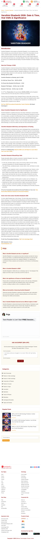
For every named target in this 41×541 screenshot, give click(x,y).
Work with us (23, 503)
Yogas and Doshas (7, 402)
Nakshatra (5, 391)
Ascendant (5, 389)
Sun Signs (3, 471)
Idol (2, 506)
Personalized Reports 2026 (7, 523)
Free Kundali (23, 474)
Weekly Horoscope (25, 484)
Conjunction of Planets (8, 381)
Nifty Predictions (24, 481)
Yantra (2, 503)
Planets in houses (7, 383)
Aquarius (3, 491)
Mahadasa (5, 397)
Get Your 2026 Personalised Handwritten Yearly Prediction (15, 104)
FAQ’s (22, 504)
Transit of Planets (7, 394)
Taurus (2, 476)
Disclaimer (23, 513)
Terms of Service (24, 508)
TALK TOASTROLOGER (5, 6)
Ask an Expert (37, 6)
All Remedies (4, 508)
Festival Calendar (9, 10)
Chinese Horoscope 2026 (6, 530)
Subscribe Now (6, 440)
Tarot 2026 (3, 525)
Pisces (2, 492)
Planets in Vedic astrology (9, 375)
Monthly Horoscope (25, 486)
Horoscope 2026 (4, 518)
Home (2, 10)
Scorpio (2, 486)
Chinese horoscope (25, 492)
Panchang (23, 476)
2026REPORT (21, 6)
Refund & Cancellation (25, 510)
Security (23, 511)
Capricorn (3, 489)
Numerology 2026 (5, 527)
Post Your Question (6, 351)
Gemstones (3, 501)
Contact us (23, 501)
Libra (2, 484)
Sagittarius (3, 487)
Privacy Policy (24, 506)
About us (23, 499)
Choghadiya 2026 (5, 532)
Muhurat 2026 (4, 522)
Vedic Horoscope (7, 373)
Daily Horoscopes (24, 482)
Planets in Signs (7, 386)
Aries (2, 474)
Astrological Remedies (8, 399)
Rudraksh (3, 504)
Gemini (2, 477)
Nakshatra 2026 (4, 528)
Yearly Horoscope (24, 487)
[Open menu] (2, 1)
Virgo (2, 482)
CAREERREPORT (29, 6)
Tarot (22, 494)
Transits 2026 (4, 520)
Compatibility (23, 489)
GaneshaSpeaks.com (6, 243)
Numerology (23, 477)
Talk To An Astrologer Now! (26, 239)
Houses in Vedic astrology (9, 378)
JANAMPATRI (13, 6)
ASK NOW (20, 361)
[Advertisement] (20, 454)
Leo (2, 481)
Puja (2, 499)
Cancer (2, 479)
